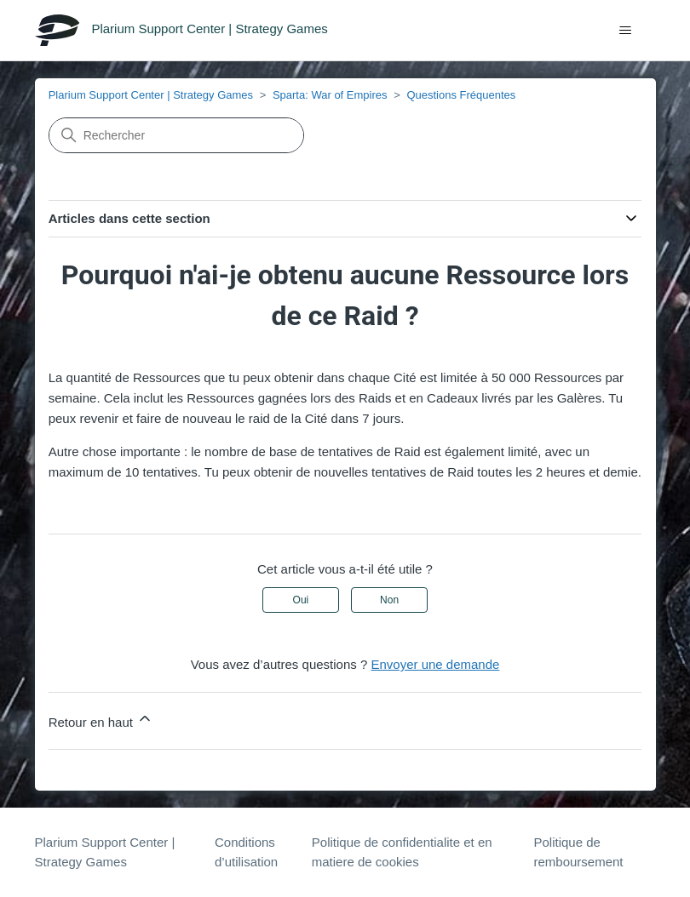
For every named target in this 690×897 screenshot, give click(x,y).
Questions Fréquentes (460, 95)
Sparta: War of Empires (330, 95)
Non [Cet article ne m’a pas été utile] (389, 600)
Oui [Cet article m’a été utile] (301, 600)
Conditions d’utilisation (246, 852)
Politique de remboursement (578, 852)
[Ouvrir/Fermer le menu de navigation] (625, 30)
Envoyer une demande (435, 664)
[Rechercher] (176, 135)
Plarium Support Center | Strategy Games (151, 95)
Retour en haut (101, 719)
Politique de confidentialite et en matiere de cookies (402, 852)
